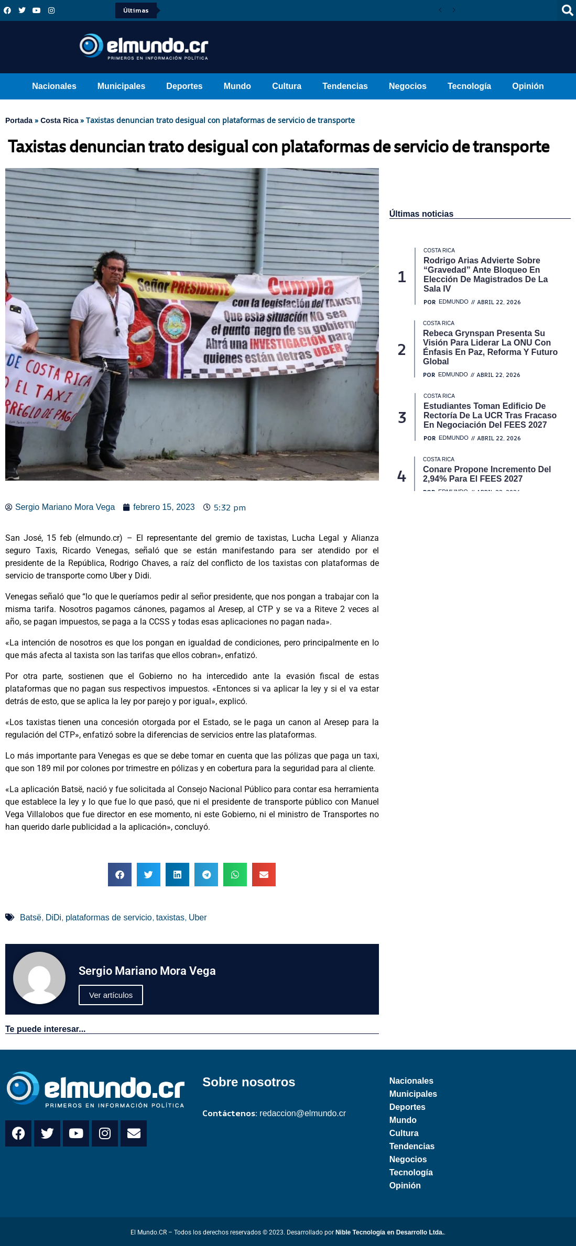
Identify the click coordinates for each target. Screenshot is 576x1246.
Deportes (184, 86)
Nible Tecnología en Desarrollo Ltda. (389, 1232)
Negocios (408, 86)
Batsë (30, 917)
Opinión (528, 86)
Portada (18, 120)
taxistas (170, 917)
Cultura (286, 86)
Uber (198, 917)
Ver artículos (111, 995)
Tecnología (469, 86)
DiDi (53, 917)
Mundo (237, 86)
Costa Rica (59, 120)
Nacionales (54, 86)
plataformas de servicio (109, 917)
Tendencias (345, 86)
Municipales (121, 86)
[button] (120, 874)
